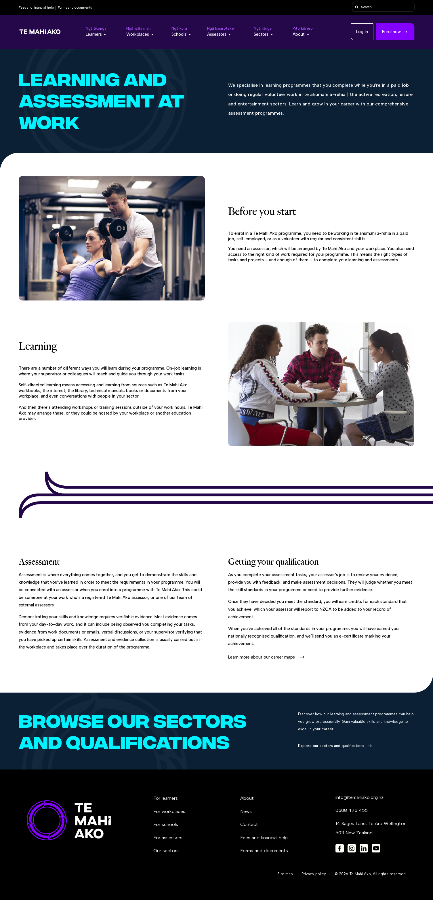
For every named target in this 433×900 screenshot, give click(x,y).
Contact (249, 824)
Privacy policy (314, 874)
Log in (362, 31)
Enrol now (391, 31)
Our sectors (166, 850)
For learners (165, 798)
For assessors (167, 837)
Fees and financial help (36, 7)
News (246, 811)
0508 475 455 (351, 810)
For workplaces (169, 811)
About (247, 798)
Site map (285, 874)
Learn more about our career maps (261, 657)
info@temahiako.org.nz (359, 797)
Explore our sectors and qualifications (331, 746)
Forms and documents (75, 7)
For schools (165, 824)
